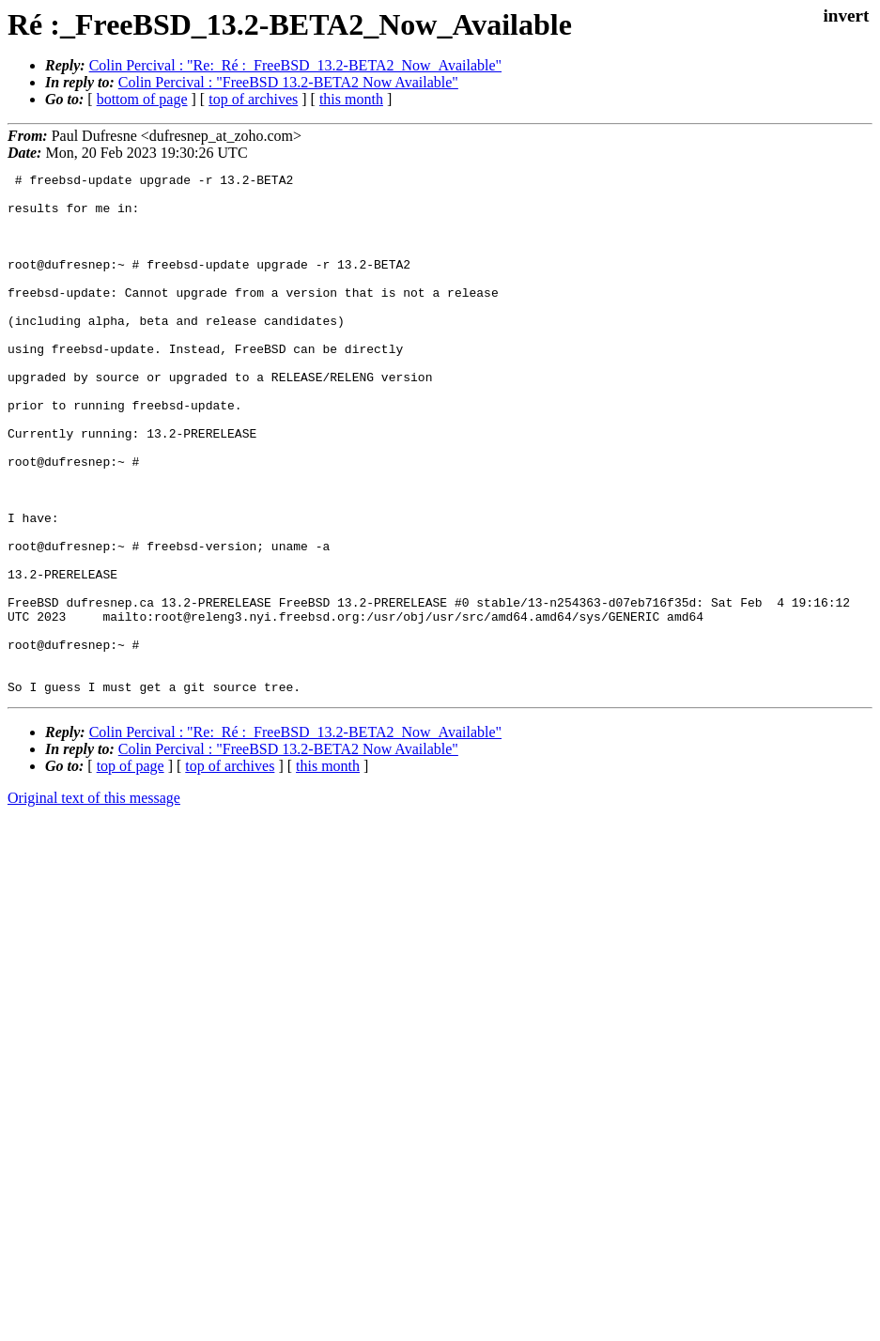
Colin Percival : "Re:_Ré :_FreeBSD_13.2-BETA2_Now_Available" (295, 65)
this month (351, 99)
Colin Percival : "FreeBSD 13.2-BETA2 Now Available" (288, 82)
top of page (130, 870)
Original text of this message (94, 902)
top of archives (253, 99)
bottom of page (142, 99)
